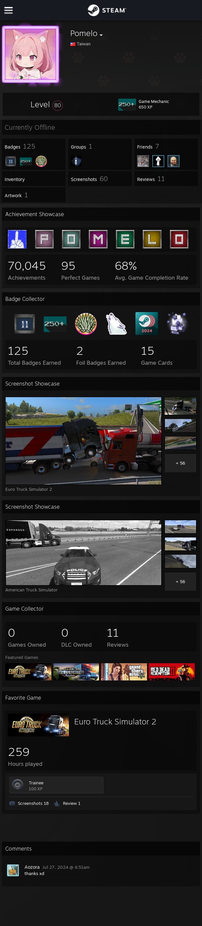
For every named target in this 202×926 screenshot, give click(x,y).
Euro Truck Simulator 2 (115, 721)
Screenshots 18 (33, 803)
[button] (46, 104)
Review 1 (71, 803)
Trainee (36, 782)
